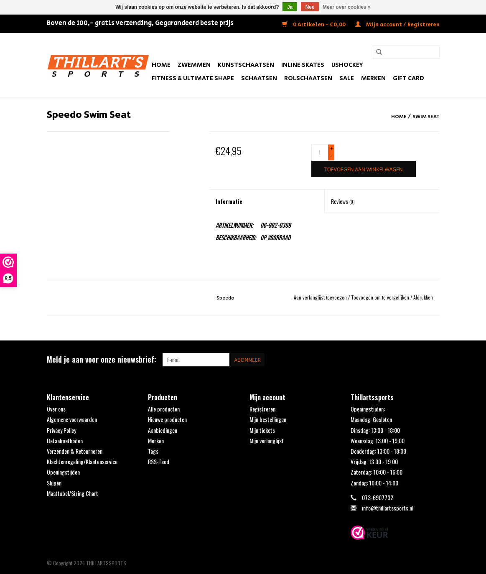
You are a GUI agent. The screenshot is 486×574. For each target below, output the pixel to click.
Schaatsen (259, 78)
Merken (373, 78)
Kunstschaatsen (246, 65)
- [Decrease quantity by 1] (331, 156)
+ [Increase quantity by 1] (332, 148)
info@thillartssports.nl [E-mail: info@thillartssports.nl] (387, 507)
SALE (346, 78)
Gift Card (408, 78)
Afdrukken (423, 297)
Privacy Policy (61, 430)
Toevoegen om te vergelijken (380, 297)
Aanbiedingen (162, 430)
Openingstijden (63, 471)
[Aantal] (319, 152)
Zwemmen (194, 65)
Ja (290, 7)
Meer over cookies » (347, 7)
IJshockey (347, 65)
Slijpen (54, 482)
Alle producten (164, 408)
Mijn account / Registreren (397, 25)
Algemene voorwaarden (72, 419)
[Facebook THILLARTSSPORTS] (418, 359)
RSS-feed (158, 461)
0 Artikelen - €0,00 (314, 25)
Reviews (343, 201)
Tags (153, 451)
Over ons (56, 408)
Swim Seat (426, 116)
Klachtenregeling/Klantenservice (82, 461)
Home (161, 65)
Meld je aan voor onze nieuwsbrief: (101, 359)
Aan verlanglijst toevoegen (321, 297)
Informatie (229, 201)
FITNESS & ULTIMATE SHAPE (193, 78)
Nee (310, 7)
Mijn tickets (262, 430)
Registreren (262, 408)
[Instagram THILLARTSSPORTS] (432, 359)
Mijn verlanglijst (266, 440)
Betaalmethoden (65, 440)
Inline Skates (302, 65)
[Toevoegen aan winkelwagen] (363, 169)
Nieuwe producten (167, 419)
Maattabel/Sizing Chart (72, 493)
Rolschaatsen (308, 78)
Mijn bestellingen (267, 419)
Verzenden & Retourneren (74, 451)
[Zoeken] (406, 52)
